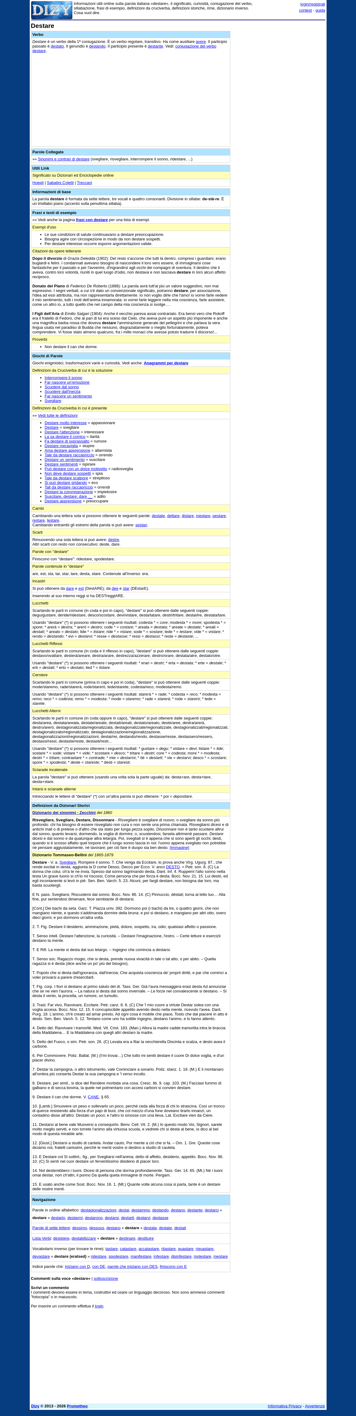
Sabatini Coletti (60, 182)
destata (150, 1228)
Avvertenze (315, 1406)
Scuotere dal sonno (62, 387)
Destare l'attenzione (62, 432)
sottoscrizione (106, 1278)
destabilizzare (83, 1238)
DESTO (173, 867)
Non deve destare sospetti (68, 473)
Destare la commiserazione (69, 491)
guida (320, 10)
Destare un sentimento (65, 459)
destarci (212, 1210)
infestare (161, 1256)
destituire (146, 1238)
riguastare (204, 1248)
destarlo (58, 1217)
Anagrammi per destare (166, 363)
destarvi (143, 1217)
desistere (61, 1238)
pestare (219, 515)
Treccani (84, 182)
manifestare (141, 1256)
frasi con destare (92, 219)
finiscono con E (173, 1266)
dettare (173, 515)
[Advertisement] (279, 60)
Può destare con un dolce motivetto (76, 468)
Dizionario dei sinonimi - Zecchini (64, 812)
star (126, 588)
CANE (93, 1097)
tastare (111, 1248)
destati (180, 1228)
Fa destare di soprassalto (67, 441)
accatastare (149, 1248)
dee (115, 588)
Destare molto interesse (66, 422)
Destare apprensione (63, 501)
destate (158, 515)
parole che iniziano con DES (133, 1266)
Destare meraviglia (61, 445)
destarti (127, 1217)
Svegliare (53, 400)
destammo (141, 1210)
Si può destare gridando (66, 482)
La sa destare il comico (65, 436)
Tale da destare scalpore (66, 478)
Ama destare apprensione (67, 450)
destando (97, 46)
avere (201, 41)
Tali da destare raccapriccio (69, 487)
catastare (128, 1248)
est (81, 588)
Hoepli (38, 182)
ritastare (168, 1248)
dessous (96, 1228)
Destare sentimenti (61, 464)
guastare (185, 1248)
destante (155, 46)
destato (57, 46)
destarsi (112, 1217)
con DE (98, 1266)
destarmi (75, 1217)
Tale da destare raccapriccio (69, 455)
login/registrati (312, 4)
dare (70, 588)
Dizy (35, 1406)
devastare (41, 1256)
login (99, 1306)
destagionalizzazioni (98, 1210)
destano (178, 1210)
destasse (160, 1217)
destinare (127, 1238)
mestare (203, 515)
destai (124, 1210)
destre (113, 539)
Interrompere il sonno (63, 377)
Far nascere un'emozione (67, 382)
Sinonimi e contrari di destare (64, 159)
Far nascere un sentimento (68, 396)
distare (188, 515)
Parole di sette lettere (51, 1228)
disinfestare (181, 1256)
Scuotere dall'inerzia (63, 391)
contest (305, 10)
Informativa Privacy (285, 1406)
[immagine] (179, 847)
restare (39, 520)
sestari (141, 525)
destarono (94, 1217)
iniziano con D (77, 1266)
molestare (202, 1256)
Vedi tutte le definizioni (58, 415)
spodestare (118, 1256)
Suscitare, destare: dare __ (69, 496)
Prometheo (77, 1406)
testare (53, 520)
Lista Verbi (42, 1238)
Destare (52, 427)
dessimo (79, 1228)
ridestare (98, 1256)
